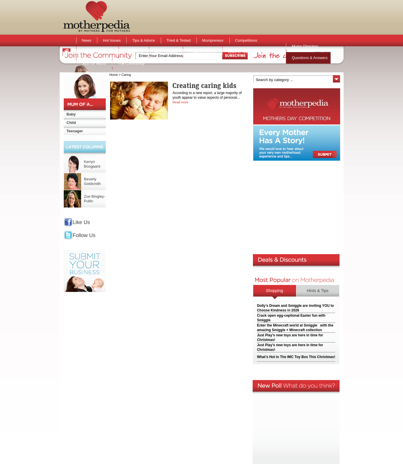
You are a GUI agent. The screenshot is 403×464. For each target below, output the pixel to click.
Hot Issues (112, 40)
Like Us (81, 222)
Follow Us (84, 235)
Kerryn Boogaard (92, 163)
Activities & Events (97, 52)
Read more (180, 102)
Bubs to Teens (240, 52)
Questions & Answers (310, 58)
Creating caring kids (204, 85)
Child (71, 122)
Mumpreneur (213, 40)
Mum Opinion (166, 52)
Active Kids (133, 52)
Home (113, 74)
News (87, 40)
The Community (131, 63)
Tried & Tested (179, 40)
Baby (71, 114)
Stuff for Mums (94, 63)
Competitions (246, 40)
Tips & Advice (143, 40)
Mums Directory (305, 46)
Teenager (75, 131)
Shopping (274, 290)
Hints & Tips (318, 290)
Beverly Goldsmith (92, 181)
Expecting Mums (202, 52)
